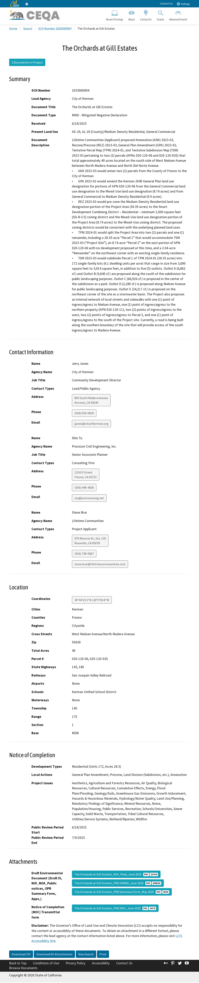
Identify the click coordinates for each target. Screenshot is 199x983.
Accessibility (101, 964)
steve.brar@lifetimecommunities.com (100, 565)
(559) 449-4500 (84, 488)
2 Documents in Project (27, 63)
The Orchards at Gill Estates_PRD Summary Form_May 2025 (121, 892)
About (131, 14)
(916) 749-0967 (84, 554)
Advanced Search (178, 14)
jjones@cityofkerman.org (91, 424)
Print (103, 955)
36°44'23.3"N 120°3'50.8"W (91, 600)
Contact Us (166, 3)
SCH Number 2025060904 (54, 29)
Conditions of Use (46, 964)
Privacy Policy (75, 964)
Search (160, 14)
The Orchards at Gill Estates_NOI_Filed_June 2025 (116, 875)
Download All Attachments (54, 955)
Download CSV (21, 955)
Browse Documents (23, 968)
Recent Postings (114, 14)
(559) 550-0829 (84, 414)
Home (13, 29)
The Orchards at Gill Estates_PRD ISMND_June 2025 (117, 883)
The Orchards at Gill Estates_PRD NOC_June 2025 (115, 909)
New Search (86, 955)
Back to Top (17, 964)
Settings (183, 4)
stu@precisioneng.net (89, 499)
